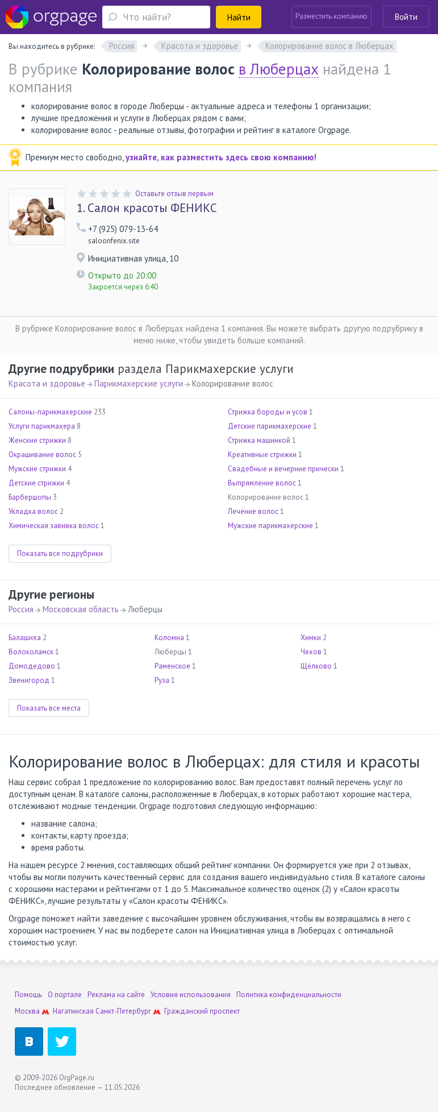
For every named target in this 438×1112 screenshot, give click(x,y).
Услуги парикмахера (42, 426)
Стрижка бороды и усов (267, 412)
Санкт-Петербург (123, 1011)
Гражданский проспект (202, 1011)
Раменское (172, 666)
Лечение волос (253, 511)
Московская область (81, 609)
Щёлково (316, 666)
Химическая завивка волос (54, 525)
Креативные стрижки (262, 454)
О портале (65, 994)
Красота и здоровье (47, 383)
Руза (162, 680)
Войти (406, 16)
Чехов (311, 652)
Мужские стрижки (37, 469)
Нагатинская (73, 1011)
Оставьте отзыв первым (174, 193)
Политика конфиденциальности (288, 994)
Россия (21, 609)
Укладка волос (33, 511)
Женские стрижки (37, 440)
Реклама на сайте (116, 994)
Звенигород (29, 680)
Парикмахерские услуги (138, 383)
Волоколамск (31, 652)
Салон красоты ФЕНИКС (147, 208)
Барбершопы (30, 497)
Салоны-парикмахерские (50, 412)
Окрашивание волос (42, 454)
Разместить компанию (331, 16)
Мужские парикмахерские (270, 525)
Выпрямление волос (262, 483)
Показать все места (49, 708)
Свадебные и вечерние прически (283, 469)
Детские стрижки (36, 483)
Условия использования (191, 994)
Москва (27, 1011)
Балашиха (25, 637)
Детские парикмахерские (269, 426)
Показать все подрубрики (60, 553)
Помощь (28, 994)
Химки (311, 637)
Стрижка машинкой (259, 440)
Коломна (169, 637)
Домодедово (32, 666)
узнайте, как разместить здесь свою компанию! (221, 157)
